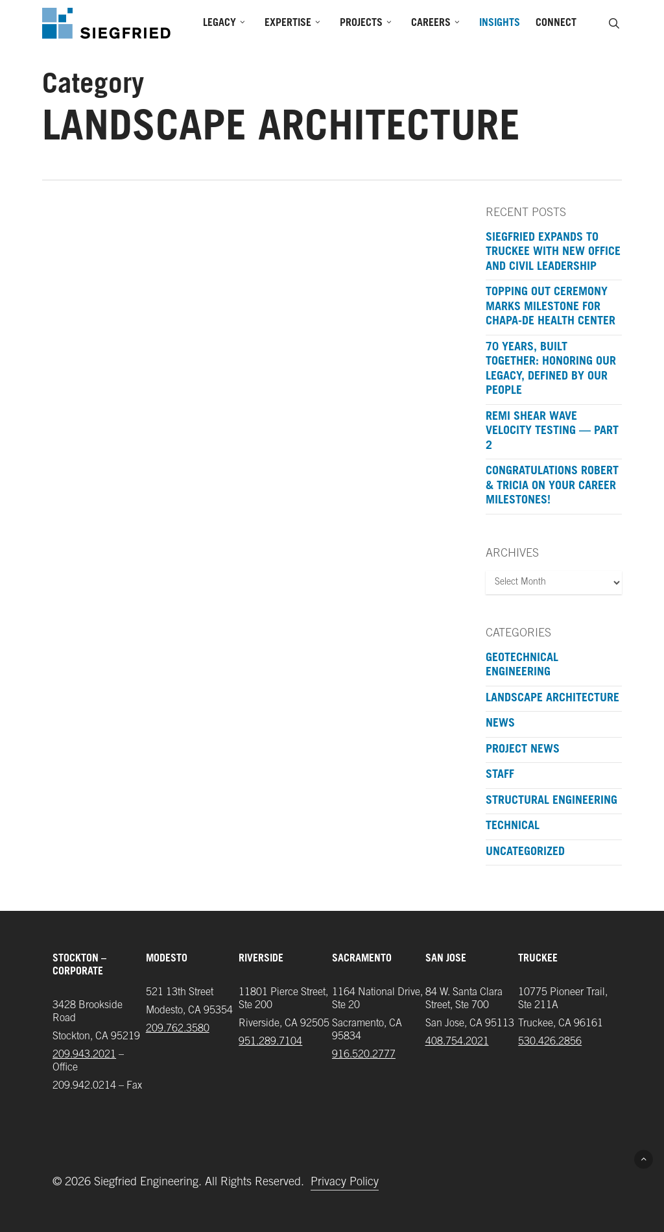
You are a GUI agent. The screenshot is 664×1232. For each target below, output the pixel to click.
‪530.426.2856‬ (550, 1042)
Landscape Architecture (552, 699)
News (500, 724)
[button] (643, 1159)
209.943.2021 (84, 1055)
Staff (500, 775)
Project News (523, 750)
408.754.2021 (457, 1042)
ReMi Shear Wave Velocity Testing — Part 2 (552, 431)
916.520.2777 (364, 1055)
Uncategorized (525, 852)
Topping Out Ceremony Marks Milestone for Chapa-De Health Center (550, 307)
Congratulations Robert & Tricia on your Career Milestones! (552, 486)
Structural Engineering (551, 801)
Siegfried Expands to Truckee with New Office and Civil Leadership (553, 252)
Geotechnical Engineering (522, 666)
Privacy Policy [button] (345, 1183)
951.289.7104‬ (270, 1042)
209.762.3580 (177, 1029)
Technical (513, 826)
